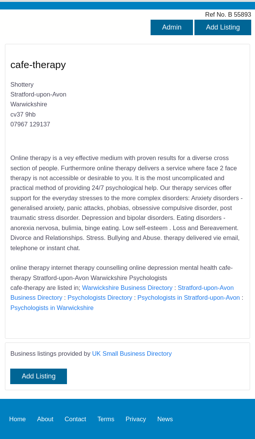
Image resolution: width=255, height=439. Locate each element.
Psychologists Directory (99, 297)
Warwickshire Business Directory (127, 287)
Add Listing (223, 27)
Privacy (136, 419)
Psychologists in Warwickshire (51, 307)
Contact (75, 419)
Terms (105, 419)
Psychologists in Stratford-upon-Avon (188, 297)
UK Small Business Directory (132, 353)
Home (17, 419)
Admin (171, 27)
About (45, 419)
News (165, 419)
